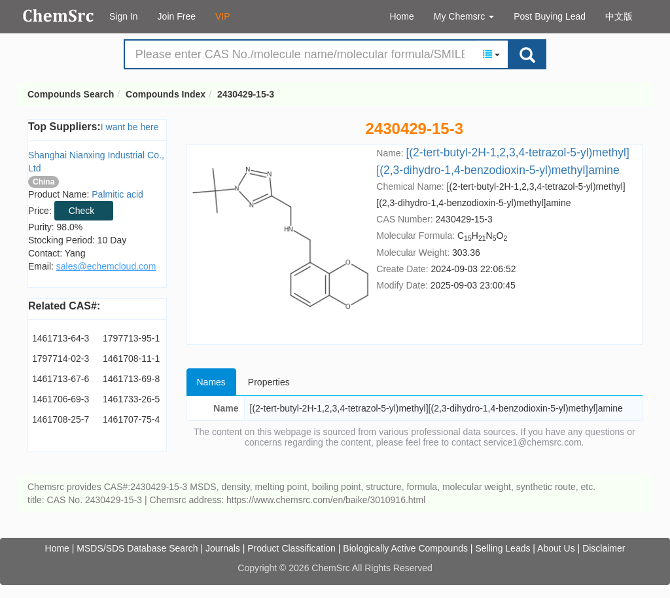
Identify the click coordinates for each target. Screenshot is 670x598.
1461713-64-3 (60, 338)
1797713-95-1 (131, 338)
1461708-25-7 (60, 419)
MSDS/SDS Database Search (137, 548)
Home (401, 16)
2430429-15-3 (245, 94)
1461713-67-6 (60, 379)
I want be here (130, 127)
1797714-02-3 (60, 358)
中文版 (619, 16)
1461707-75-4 (131, 419)
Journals (222, 548)
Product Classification (291, 548)
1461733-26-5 (131, 399)
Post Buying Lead (550, 16)
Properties (269, 382)
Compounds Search (58, 16)
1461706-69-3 (60, 399)
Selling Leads (502, 548)
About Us (556, 548)
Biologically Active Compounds (405, 548)
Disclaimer (603, 548)
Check (82, 210)
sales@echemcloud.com (106, 266)
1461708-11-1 (131, 358)
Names (211, 382)
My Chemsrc (464, 16)
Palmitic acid (117, 194)
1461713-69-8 (131, 379)
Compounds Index (165, 94)
